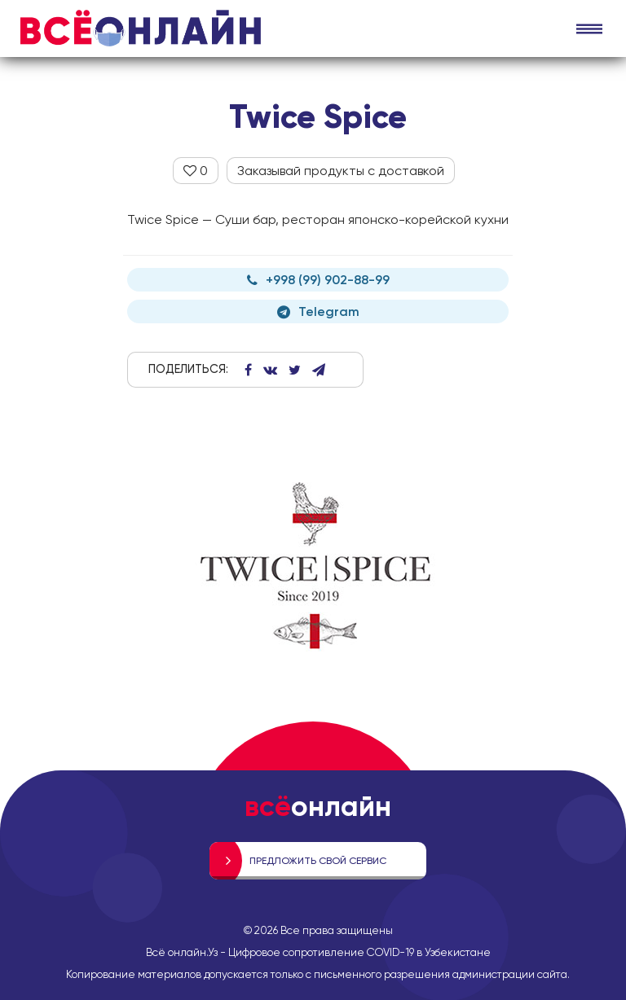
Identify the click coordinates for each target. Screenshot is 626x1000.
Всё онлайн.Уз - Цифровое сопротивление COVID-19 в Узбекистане (318, 951)
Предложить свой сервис (317, 860)
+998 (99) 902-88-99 (318, 279)
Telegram (318, 311)
